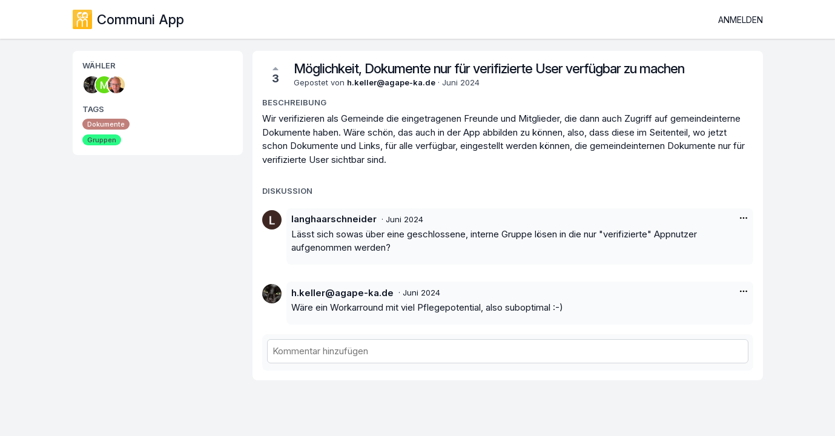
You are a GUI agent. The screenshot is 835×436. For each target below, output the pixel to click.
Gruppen (101, 140)
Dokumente (106, 124)
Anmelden (740, 20)
